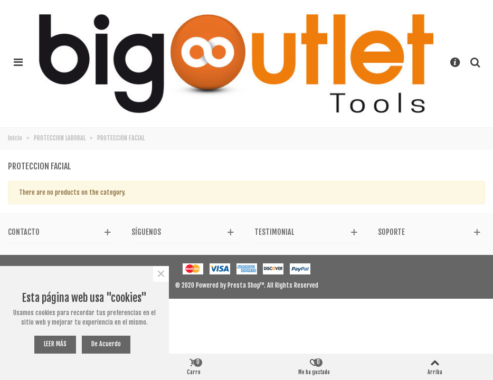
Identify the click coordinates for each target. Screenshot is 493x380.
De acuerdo (106, 344)
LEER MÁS (55, 344)
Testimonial (274, 231)
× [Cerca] (161, 274)
